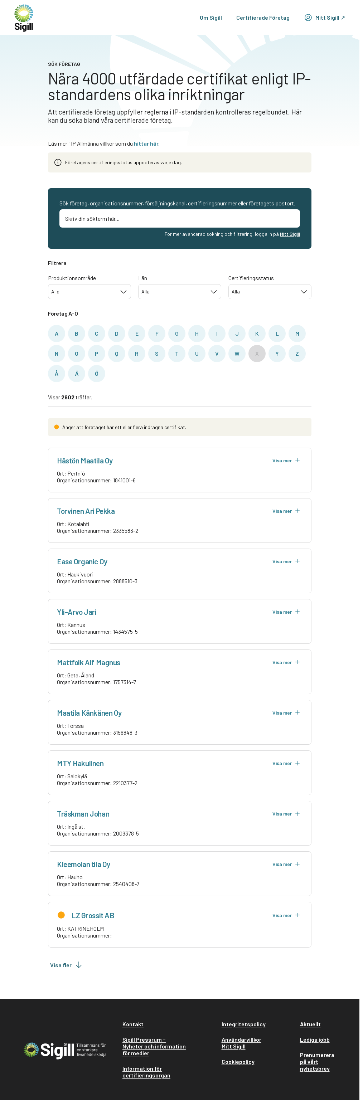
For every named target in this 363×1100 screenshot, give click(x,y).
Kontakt (133, 1024)
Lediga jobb (315, 1039)
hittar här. (147, 143)
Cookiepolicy (238, 1061)
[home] (23, 17)
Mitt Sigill (290, 234)
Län (142, 277)
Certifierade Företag (263, 17)
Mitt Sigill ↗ (324, 17)
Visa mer (286, 460)
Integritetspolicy (244, 1024)
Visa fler (66, 964)
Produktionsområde (72, 277)
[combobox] (89, 291)
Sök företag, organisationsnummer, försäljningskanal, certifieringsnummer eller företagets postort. (177, 203)
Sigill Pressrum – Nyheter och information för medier (154, 1046)
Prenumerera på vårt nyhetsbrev (317, 1061)
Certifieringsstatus (251, 277)
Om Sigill (211, 17)
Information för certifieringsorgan (146, 1072)
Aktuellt (310, 1024)
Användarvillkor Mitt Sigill (241, 1043)
